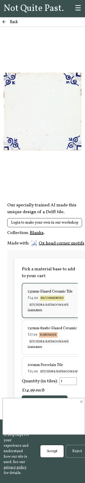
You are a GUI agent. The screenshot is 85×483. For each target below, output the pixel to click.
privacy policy (15, 467)
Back (14, 21)
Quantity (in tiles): (40, 381)
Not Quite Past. (34, 8)
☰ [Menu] (78, 9)
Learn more (35, 310)
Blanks (37, 233)
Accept (52, 451)
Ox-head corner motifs (57, 243)
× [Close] (81, 402)
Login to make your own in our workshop (44, 222)
